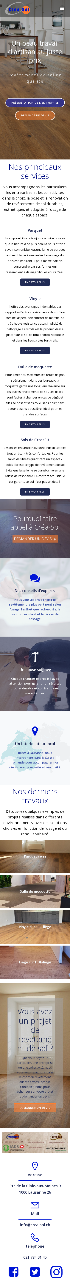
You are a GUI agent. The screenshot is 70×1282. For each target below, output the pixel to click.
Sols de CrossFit (35, 439)
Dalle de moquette (35, 366)
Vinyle (35, 298)
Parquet (35, 230)
